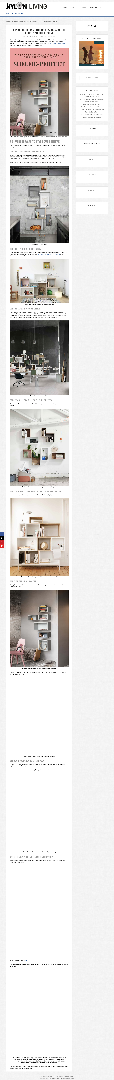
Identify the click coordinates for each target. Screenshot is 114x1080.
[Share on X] (2, 538)
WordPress (67, 1078)
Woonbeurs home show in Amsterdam (48, 254)
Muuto (27, 960)
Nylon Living (52, 1076)
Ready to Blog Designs (68, 1076)
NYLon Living (10, 5)
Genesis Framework (60, 1078)
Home (8, 21)
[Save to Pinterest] (2, 542)
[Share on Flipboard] (2, 546)
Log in (72, 1078)
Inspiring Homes (49, 36)
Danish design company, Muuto (56, 43)
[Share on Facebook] (2, 534)
